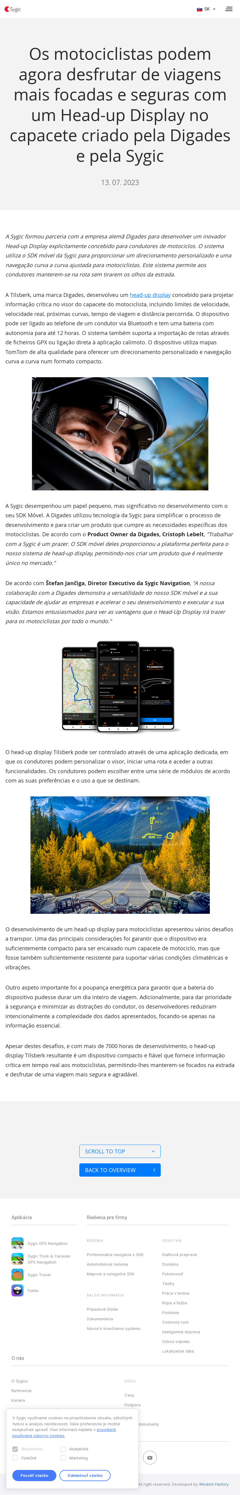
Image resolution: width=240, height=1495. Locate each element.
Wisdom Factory (214, 1484)
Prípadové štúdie (102, 1309)
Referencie (21, 1390)
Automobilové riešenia (107, 1264)
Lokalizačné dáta (178, 1351)
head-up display (150, 294)
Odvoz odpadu (176, 1341)
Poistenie (170, 1312)
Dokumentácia (100, 1318)
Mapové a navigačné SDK (110, 1273)
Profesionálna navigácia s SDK (115, 1254)
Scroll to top (120, 1151)
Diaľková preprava (179, 1254)
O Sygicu (19, 1381)
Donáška (170, 1264)
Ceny (129, 1395)
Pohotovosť (172, 1273)
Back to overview (120, 1170)
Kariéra (18, 1400)
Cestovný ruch (175, 1322)
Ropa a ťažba (174, 1302)
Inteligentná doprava (181, 1331)
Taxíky (168, 1283)
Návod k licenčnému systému (114, 1328)
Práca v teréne (176, 1293)
